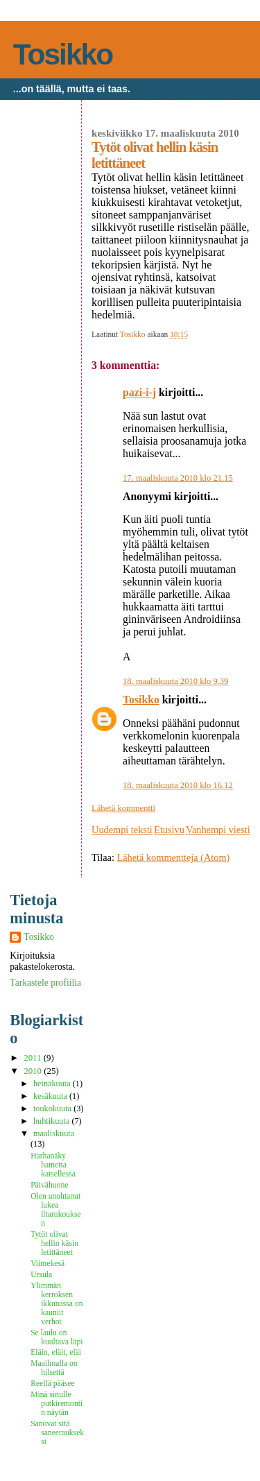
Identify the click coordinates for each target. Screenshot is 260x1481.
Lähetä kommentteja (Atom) (173, 857)
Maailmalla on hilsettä (54, 1368)
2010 (34, 1071)
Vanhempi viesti (218, 829)
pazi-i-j (139, 392)
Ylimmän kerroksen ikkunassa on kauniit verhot (57, 1303)
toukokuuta (53, 1108)
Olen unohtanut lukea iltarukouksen (55, 1210)
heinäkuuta (53, 1083)
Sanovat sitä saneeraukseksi (57, 1432)
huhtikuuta (52, 1121)
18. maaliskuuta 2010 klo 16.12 (178, 785)
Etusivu (169, 829)
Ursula (41, 1274)
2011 (34, 1058)
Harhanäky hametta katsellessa (53, 1165)
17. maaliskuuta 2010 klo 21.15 (178, 478)
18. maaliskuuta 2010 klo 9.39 (175, 681)
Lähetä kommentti (123, 808)
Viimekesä (47, 1263)
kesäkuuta (51, 1096)
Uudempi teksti (122, 829)
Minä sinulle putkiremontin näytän (57, 1403)
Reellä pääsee (53, 1383)
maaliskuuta (53, 1133)
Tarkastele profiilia (45, 982)
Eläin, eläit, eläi (56, 1352)
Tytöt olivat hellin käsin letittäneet (54, 1243)
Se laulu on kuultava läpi (57, 1337)
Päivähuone (49, 1185)
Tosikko (62, 54)
